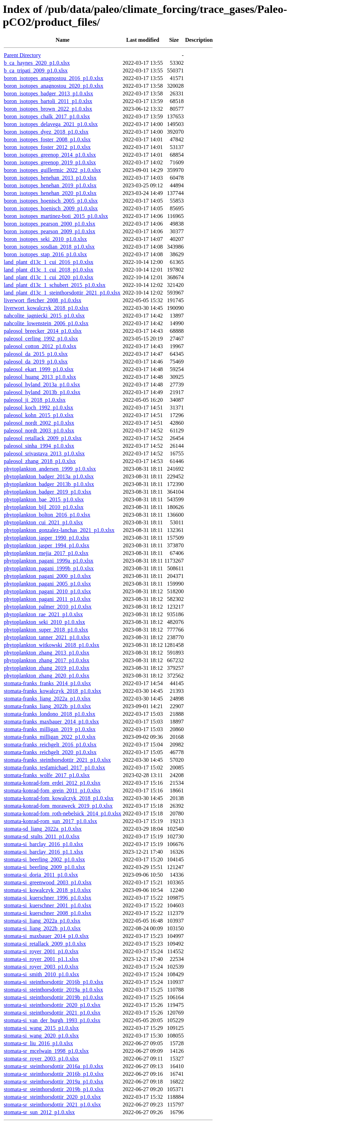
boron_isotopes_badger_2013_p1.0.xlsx (48, 93)
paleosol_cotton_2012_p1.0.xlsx (40, 346)
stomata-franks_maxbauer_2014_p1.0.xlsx (51, 722)
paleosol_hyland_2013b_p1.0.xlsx (42, 392)
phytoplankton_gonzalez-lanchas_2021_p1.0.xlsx (59, 530)
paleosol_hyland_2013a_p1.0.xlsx (42, 385)
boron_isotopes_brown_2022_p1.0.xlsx (48, 109)
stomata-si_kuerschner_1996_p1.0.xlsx (47, 898)
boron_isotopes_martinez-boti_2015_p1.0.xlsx (56, 216)
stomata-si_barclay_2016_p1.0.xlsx (43, 844)
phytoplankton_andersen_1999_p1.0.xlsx (50, 469)
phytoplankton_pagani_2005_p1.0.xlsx (47, 584)
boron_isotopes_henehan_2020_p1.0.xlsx (50, 193)
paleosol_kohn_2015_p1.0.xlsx (39, 415)
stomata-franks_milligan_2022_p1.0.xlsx (50, 737)
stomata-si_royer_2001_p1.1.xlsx (41, 959)
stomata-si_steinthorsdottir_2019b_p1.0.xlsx (53, 997)
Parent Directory (22, 55)
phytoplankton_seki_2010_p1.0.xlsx (44, 622)
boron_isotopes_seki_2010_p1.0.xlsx (45, 239)
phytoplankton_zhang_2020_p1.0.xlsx (46, 676)
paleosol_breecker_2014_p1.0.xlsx (43, 331)
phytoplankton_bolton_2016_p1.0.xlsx (47, 515)
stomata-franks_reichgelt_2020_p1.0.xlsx (50, 752)
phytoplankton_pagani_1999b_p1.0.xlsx (49, 568)
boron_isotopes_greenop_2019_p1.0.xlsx (50, 162)
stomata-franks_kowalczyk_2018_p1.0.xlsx (52, 691)
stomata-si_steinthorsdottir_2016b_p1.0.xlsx (53, 982)
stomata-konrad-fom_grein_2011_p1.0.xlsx (52, 790)
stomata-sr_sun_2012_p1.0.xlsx (39, 1112)
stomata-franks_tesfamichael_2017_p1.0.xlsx (54, 767)
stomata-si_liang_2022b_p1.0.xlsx (42, 928)
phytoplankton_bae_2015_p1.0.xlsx (44, 499)
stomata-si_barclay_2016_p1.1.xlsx (43, 852)
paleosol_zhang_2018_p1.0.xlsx (40, 461)
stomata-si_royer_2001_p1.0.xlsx (41, 951)
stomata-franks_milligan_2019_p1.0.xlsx (50, 729)
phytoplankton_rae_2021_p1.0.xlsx (43, 614)
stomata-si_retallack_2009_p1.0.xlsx (45, 944)
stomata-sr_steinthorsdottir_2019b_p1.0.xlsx (54, 1089)
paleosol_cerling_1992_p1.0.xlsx (41, 339)
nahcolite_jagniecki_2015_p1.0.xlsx (44, 316)
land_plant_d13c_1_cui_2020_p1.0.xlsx (48, 277)
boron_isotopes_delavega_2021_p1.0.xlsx (51, 124)
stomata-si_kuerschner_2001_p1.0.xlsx (47, 905)
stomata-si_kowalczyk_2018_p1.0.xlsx (47, 890)
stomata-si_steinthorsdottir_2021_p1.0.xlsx (52, 1013)
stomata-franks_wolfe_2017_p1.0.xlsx (47, 775)
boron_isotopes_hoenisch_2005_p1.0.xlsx (51, 201)
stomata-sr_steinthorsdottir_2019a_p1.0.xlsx (53, 1082)
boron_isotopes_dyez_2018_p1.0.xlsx (46, 132)
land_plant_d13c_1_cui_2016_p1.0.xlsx (48, 262)
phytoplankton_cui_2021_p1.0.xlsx (43, 522)
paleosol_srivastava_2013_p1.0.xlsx (44, 453)
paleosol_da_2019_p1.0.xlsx (36, 362)
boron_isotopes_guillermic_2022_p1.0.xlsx (52, 170)
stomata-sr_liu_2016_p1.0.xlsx (38, 1043)
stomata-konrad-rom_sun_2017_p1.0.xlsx (50, 821)
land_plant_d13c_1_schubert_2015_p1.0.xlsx (55, 285)
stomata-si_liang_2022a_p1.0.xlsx (42, 921)
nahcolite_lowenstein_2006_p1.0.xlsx (46, 323)
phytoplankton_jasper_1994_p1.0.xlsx (46, 545)
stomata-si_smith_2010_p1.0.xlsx (41, 974)
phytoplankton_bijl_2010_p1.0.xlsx (43, 507)
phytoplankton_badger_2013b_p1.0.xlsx (49, 484)
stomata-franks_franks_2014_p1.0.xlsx (47, 683)
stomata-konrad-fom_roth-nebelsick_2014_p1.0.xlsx (62, 813)
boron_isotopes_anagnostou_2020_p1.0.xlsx (53, 86)
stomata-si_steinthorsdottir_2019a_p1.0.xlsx (53, 990)
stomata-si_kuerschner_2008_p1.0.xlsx (47, 913)
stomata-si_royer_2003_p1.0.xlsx (41, 967)
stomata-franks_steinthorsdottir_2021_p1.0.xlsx (57, 760)
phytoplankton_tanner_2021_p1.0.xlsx (47, 637)
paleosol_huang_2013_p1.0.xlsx (40, 377)
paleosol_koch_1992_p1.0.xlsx (38, 407)
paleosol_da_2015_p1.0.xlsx (36, 354)
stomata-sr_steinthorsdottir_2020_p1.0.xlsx (52, 1097)
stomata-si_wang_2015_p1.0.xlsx (41, 1028)
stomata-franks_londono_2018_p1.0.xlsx (49, 714)
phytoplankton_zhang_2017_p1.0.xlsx (46, 660)
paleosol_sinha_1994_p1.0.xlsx (39, 446)
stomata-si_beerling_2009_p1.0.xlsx (44, 867)
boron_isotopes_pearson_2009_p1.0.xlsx (49, 231)
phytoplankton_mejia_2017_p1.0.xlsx (46, 553)
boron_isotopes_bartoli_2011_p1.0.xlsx (48, 101)
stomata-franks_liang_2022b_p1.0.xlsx (47, 706)
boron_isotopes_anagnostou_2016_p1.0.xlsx (53, 78)
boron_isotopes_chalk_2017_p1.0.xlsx (47, 116)
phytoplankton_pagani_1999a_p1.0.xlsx (48, 561)
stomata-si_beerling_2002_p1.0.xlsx (44, 859)
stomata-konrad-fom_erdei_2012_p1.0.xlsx (52, 783)
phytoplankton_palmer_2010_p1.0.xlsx (48, 607)
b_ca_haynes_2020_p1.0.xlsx (37, 63)
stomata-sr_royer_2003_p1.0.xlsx (41, 1059)
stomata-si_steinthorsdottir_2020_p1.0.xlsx (52, 1005)
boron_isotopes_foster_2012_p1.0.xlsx (47, 147)
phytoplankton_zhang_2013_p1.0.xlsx (46, 653)
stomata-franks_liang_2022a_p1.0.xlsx (47, 699)
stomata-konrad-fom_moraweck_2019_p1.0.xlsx (58, 806)
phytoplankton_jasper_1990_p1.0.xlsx (46, 538)
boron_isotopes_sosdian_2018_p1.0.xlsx (49, 247)
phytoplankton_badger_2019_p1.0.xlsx (47, 492)
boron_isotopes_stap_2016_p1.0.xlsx (45, 254)
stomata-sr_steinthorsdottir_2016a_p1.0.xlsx (53, 1066)
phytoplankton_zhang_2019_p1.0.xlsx (46, 668)
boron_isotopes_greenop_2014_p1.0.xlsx (50, 155)
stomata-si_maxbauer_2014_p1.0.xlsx (46, 936)
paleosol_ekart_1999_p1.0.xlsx (39, 369)
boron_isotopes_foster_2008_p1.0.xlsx (47, 139)
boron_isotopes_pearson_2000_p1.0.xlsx (49, 224)
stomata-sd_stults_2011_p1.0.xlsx (41, 836)
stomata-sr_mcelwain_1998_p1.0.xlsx (46, 1051)
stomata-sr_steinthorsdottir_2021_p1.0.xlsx (52, 1105)
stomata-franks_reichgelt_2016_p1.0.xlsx (50, 745)
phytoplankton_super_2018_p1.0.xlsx (46, 630)
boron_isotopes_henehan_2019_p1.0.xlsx (50, 185)
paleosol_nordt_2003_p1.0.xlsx (39, 430)
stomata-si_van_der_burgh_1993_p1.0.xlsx (52, 1020)
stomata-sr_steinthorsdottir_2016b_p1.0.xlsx (54, 1074)
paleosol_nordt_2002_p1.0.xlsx (39, 423)
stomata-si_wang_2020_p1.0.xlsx (41, 1036)
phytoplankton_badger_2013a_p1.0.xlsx (49, 476)
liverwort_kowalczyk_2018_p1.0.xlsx (46, 308)
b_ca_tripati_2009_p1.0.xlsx (36, 70)
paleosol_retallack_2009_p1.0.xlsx (43, 438)
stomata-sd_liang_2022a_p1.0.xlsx (43, 829)
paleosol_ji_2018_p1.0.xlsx (35, 400)
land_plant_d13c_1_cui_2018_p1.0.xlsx (48, 270)
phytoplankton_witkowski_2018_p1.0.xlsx (51, 645)
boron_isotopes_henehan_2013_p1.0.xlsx (50, 178)
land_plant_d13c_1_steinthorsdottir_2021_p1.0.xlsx (62, 293)
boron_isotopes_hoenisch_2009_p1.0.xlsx (51, 208)
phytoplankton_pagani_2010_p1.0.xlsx (47, 591)
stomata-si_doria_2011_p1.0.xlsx (41, 875)
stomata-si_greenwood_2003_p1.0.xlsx (48, 882)
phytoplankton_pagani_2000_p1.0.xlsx (47, 576)
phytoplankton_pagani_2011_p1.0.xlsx (47, 599)
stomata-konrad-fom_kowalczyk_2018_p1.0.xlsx (59, 798)
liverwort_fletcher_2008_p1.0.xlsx (42, 300)
